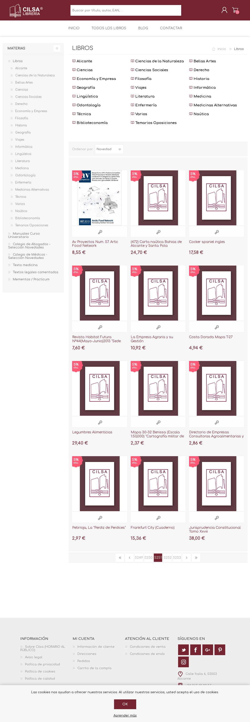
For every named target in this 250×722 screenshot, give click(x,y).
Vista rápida (100, 235)
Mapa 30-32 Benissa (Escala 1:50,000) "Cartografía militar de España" (157, 439)
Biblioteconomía (90, 126)
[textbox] (125, 12)
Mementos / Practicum (31, 282)
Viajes (138, 91)
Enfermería (144, 109)
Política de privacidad (42, 667)
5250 (148, 561)
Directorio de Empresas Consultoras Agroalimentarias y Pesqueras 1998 (216, 439)
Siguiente (186, 561)
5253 (177, 561)
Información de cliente (96, 650)
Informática (202, 91)
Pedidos (83, 664)
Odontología (86, 109)
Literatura (143, 100)
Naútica (199, 117)
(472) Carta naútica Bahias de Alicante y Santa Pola (156, 247)
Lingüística (85, 100)
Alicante (82, 65)
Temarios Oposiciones (154, 126)
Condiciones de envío (147, 657)
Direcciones (86, 657)
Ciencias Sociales (149, 73)
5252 (168, 561)
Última (196, 561)
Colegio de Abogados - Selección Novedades (29, 249)
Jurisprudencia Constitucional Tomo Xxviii (215, 533)
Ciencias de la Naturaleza (157, 65)
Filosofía (141, 82)
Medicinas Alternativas (213, 109)
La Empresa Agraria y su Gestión (152, 342)
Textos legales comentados (35, 275)
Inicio (222, 52)
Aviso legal (33, 660)
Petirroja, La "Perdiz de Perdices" (99, 531)
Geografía (83, 91)
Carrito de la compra (230, 11)
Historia (199, 82)
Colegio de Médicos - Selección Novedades (27, 259)
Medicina (200, 100)
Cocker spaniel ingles (207, 245)
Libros (18, 64)
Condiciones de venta (147, 650)
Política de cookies (40, 675)
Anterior (129, 561)
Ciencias (82, 73)
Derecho (199, 73)
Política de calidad (40, 682)
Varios (139, 117)
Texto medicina (25, 268)
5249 (139, 561)
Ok (125, 704)
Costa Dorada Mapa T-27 (211, 340)
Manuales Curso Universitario (24, 238)
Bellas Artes (202, 65)
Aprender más (125, 715)
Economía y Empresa (94, 82)
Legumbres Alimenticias (92, 435)
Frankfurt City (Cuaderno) (153, 531)
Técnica (81, 117)
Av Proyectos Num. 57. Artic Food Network (95, 247)
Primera (120, 561)
